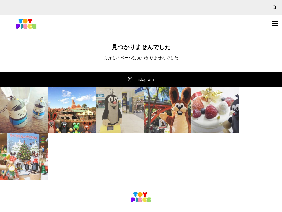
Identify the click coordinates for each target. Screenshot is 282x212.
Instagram (144, 79)
